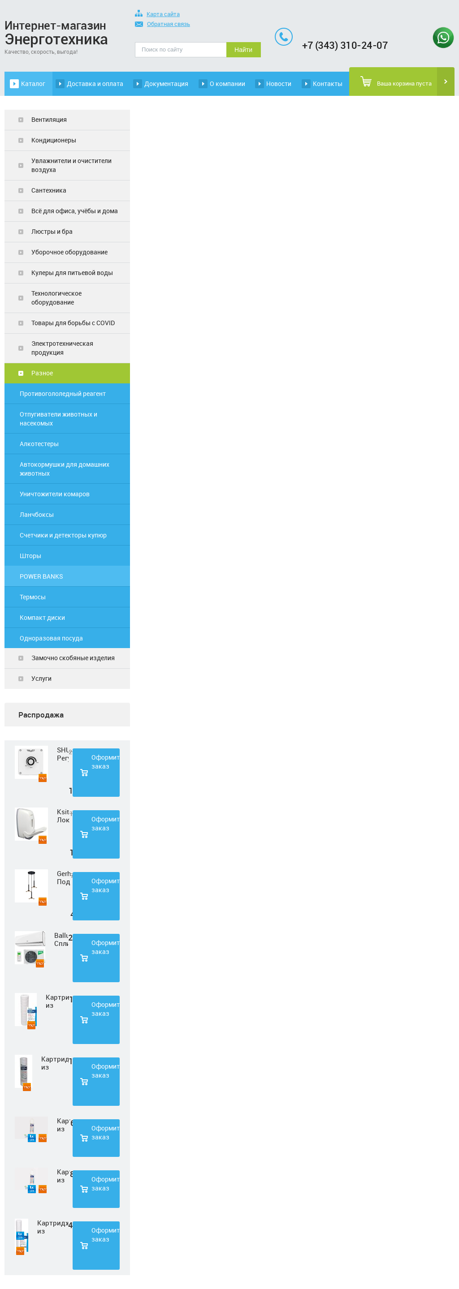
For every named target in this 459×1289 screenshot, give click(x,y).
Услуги (41, 678)
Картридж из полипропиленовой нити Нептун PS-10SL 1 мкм (57, 1001)
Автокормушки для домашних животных (64, 468)
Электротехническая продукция (62, 348)
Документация (166, 83)
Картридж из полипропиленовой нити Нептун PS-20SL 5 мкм (52, 1227)
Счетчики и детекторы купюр (63, 535)
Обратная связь (162, 24)
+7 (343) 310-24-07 (345, 45)
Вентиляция (49, 119)
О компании (227, 83)
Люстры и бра (52, 231)
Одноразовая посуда (51, 638)
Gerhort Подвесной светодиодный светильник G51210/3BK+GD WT (63, 877)
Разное (42, 373)
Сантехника (48, 190)
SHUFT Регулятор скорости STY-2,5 (63, 754)
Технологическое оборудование (56, 297)
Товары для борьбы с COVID (73, 322)
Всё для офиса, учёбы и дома (74, 210)
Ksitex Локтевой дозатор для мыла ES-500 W (63, 816)
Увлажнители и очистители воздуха (71, 165)
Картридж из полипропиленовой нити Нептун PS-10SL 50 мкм (55, 1063)
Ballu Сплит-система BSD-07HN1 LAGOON (61, 939)
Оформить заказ (105, 761)
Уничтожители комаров (55, 494)
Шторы (30, 555)
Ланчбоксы (37, 514)
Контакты (327, 83)
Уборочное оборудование (69, 252)
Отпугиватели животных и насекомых (58, 418)
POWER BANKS (41, 576)
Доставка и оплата (95, 83)
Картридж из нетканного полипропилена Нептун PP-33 (63, 1125)
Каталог (33, 83)
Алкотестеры (39, 443)
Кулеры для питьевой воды (72, 272)
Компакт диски (42, 617)
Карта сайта (157, 14)
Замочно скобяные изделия (73, 657)
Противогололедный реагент (63, 393)
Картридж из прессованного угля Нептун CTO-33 (63, 1176)
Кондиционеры (53, 140)
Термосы (33, 597)
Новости (278, 83)
